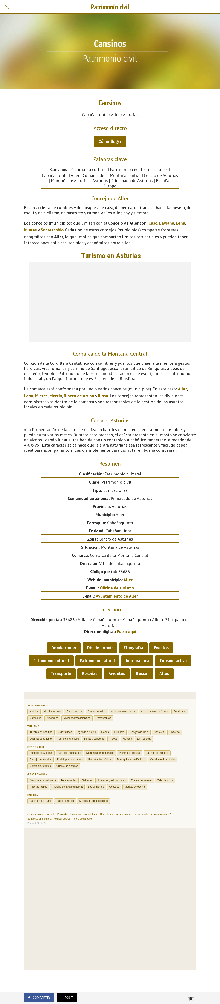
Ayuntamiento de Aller (117, 596)
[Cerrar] (6, 6)
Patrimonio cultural (51, 660)
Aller (182, 389)
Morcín (55, 396)
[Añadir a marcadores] (191, 998)
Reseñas (89, 673)
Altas (164, 673)
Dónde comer (63, 647)
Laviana (166, 223)
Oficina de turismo (117, 588)
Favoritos (116, 673)
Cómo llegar (110, 141)
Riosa (103, 396)
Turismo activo (173, 660)
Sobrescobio (52, 230)
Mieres (30, 230)
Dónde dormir (100, 647)
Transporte (61, 673)
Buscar (142, 673)
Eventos (161, 647)
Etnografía (133, 647)
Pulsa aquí (126, 631)
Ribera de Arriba (79, 396)
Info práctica (137, 660)
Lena (180, 223)
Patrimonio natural (97, 660)
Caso (152, 223)
